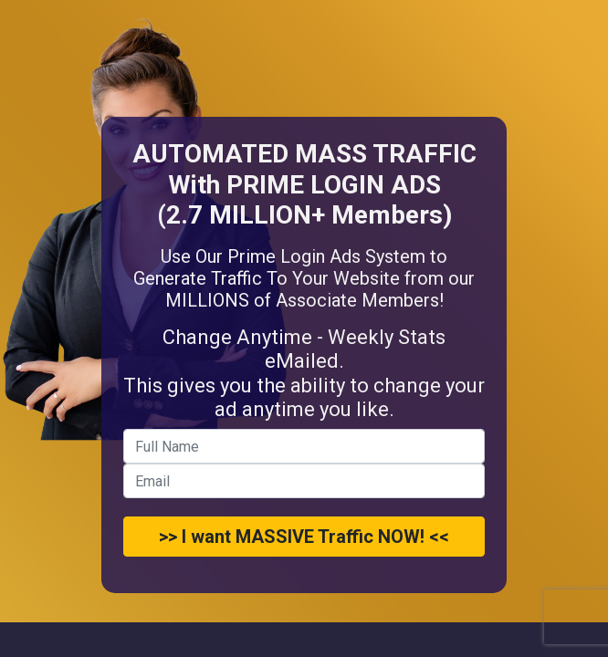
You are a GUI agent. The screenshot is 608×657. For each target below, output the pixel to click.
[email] (304, 481)
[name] (304, 446)
